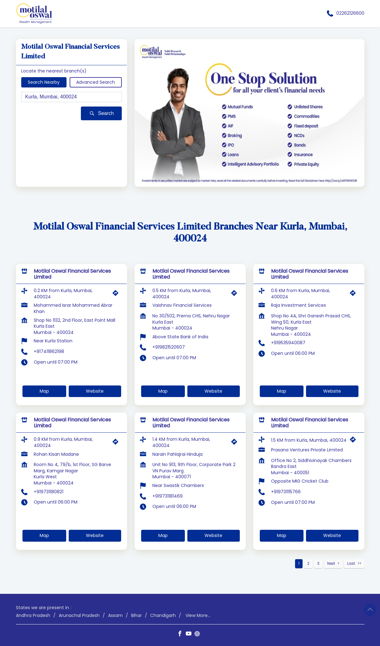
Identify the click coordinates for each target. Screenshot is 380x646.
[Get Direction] (116, 294)
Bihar (136, 615)
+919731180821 (48, 492)
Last (351, 563)
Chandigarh (163, 615)
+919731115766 (286, 492)
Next (331, 563)
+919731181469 (167, 496)
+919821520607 (168, 347)
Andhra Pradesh (33, 615)
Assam (115, 615)
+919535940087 (288, 343)
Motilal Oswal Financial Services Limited (72, 274)
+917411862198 (49, 351)
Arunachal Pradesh (79, 615)
